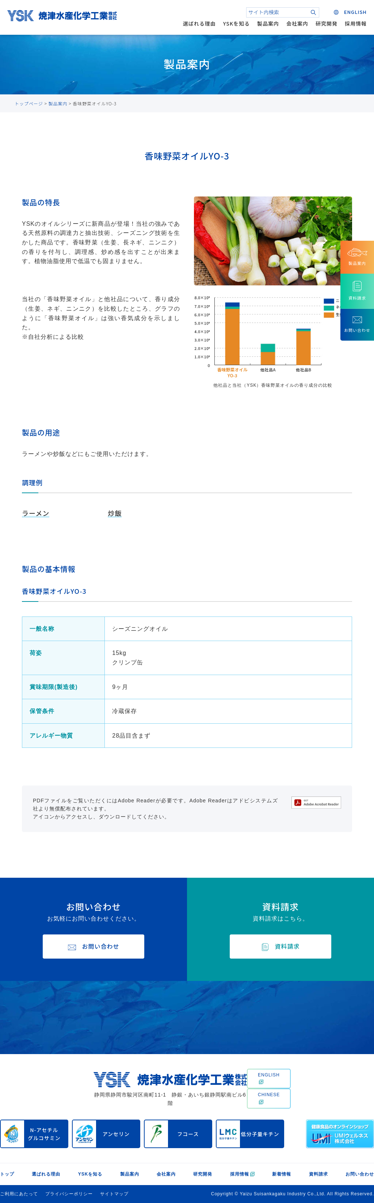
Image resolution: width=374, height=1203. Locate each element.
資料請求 (318, 1174)
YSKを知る (236, 23)
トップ (7, 1174)
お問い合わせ (360, 1174)
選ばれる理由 (199, 23)
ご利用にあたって (19, 1193)
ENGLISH (269, 1078)
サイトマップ (114, 1193)
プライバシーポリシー (69, 1193)
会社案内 (297, 23)
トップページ (29, 103)
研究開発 (326, 23)
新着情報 (281, 1174)
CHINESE (269, 1098)
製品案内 (268, 23)
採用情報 (356, 23)
